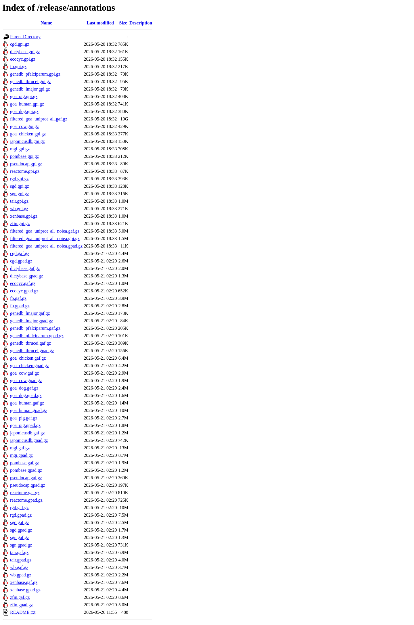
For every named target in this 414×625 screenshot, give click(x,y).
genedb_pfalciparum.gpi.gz (35, 74)
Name (46, 22)
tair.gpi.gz (19, 201)
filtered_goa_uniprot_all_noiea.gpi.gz (45, 238)
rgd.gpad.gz (21, 515)
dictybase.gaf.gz (25, 268)
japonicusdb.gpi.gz (27, 141)
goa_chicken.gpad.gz (29, 365)
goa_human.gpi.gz (27, 103)
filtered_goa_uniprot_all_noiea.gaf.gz (45, 231)
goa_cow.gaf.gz (24, 373)
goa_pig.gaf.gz (23, 417)
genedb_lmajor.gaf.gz (30, 313)
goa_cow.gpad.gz (26, 380)
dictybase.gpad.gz (26, 275)
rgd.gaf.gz (19, 507)
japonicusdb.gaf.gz (27, 432)
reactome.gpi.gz (24, 171)
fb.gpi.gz (18, 66)
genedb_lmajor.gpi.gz (30, 89)
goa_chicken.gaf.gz (28, 358)
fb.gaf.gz (18, 298)
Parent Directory (25, 36)
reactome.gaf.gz (24, 492)
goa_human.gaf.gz (27, 402)
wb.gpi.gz (19, 208)
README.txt (22, 612)
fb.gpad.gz (20, 305)
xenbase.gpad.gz (25, 589)
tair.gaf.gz (19, 552)
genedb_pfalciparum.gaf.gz (35, 328)
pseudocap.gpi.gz (26, 163)
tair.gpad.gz (21, 559)
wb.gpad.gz (20, 574)
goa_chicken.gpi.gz (28, 133)
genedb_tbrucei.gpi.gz (30, 81)
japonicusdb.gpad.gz (29, 440)
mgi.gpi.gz (20, 148)
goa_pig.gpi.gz (23, 96)
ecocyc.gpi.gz (22, 59)
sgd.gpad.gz (21, 530)
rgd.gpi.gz (19, 178)
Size (123, 22)
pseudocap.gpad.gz (27, 485)
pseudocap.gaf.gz (26, 477)
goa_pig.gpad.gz (25, 425)
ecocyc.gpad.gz (24, 290)
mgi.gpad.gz (21, 455)
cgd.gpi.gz (19, 44)
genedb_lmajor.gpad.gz (31, 320)
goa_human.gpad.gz (28, 410)
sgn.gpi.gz (19, 193)
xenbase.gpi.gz (23, 216)
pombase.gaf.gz (24, 462)
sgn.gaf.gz (19, 537)
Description (140, 22)
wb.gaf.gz (19, 567)
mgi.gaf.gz (20, 447)
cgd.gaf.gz (19, 253)
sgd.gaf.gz (19, 522)
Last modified (100, 22)
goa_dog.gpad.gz (25, 395)
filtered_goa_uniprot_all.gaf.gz (38, 118)
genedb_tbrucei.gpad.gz (32, 350)
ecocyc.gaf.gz (22, 283)
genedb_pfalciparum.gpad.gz (37, 335)
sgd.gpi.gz (19, 186)
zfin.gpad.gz (21, 604)
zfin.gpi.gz (20, 223)
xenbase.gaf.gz (23, 582)
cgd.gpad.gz (21, 260)
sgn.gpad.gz (21, 544)
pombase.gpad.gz (26, 470)
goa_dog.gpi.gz (24, 111)
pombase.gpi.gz (24, 156)
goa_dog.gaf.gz (24, 388)
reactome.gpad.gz (26, 500)
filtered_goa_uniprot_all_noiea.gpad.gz (46, 246)
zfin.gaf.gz (20, 597)
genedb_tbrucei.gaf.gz (30, 343)
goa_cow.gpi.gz (24, 126)
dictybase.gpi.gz (25, 51)
